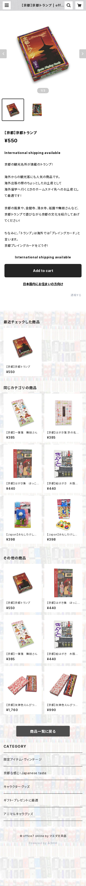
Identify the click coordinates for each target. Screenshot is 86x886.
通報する (76, 295)
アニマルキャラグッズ (18, 814)
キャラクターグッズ (17, 786)
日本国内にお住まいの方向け (43, 284)
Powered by (43, 843)
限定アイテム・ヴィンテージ (23, 759)
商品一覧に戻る (43, 731)
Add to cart (43, 270)
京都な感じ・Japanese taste (25, 773)
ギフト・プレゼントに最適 (21, 800)
